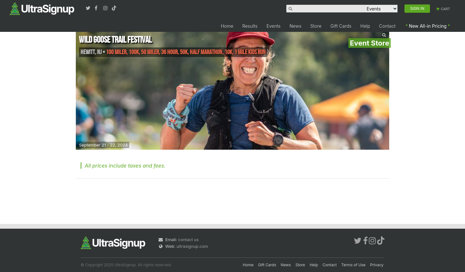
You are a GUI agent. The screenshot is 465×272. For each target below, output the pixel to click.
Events (274, 26)
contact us (188, 239)
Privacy (376, 264)
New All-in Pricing (428, 26)
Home (227, 26)
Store (315, 26)
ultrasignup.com (192, 246)
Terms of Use (353, 264)
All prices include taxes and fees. (125, 165)
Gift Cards (340, 26)
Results (250, 26)
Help (365, 26)
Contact (387, 26)
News (295, 26)
